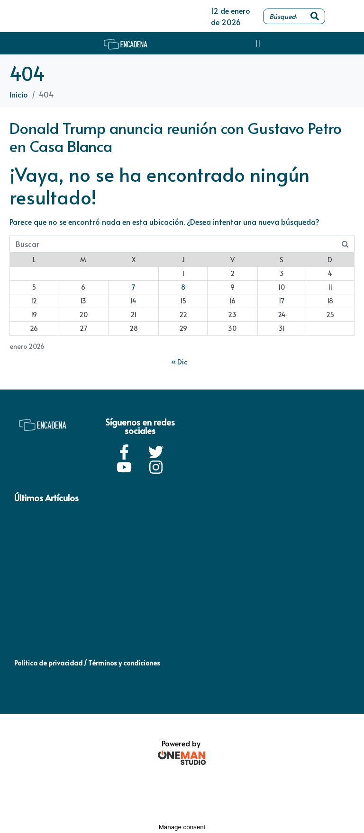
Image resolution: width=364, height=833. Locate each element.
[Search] (315, 16)
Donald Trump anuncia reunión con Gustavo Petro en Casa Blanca (175, 136)
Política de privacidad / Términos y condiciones (87, 662)
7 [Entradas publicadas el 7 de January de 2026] (133, 287)
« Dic (179, 361)
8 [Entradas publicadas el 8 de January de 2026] (183, 287)
